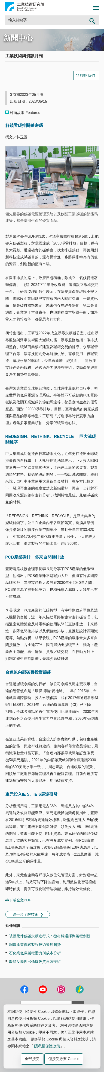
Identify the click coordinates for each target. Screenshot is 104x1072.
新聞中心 (18, 38)
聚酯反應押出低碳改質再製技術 (35, 962)
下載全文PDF (18, 900)
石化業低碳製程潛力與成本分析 (35, 953)
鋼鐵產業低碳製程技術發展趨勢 (35, 945)
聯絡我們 (87, 75)
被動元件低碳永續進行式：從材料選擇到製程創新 (49, 936)
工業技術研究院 (24, 6)
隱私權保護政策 (47, 1046)
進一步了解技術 (25, 914)
